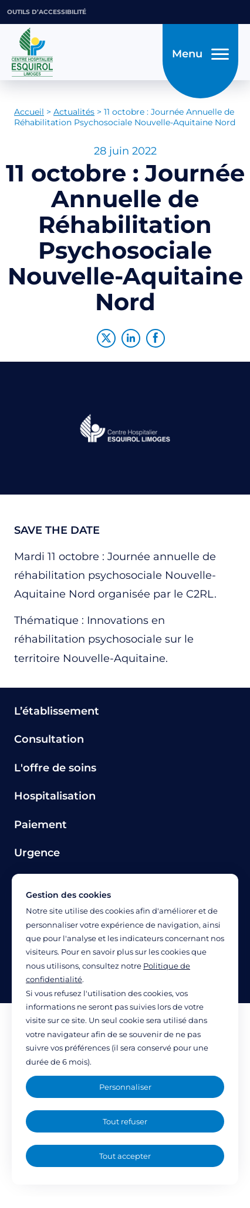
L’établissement (56, 711)
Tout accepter (125, 1156)
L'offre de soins (55, 767)
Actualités (73, 112)
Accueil (29, 112)
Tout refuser (125, 1121)
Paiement (40, 824)
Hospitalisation (55, 796)
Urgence (37, 852)
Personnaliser (125, 1087)
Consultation (49, 739)
